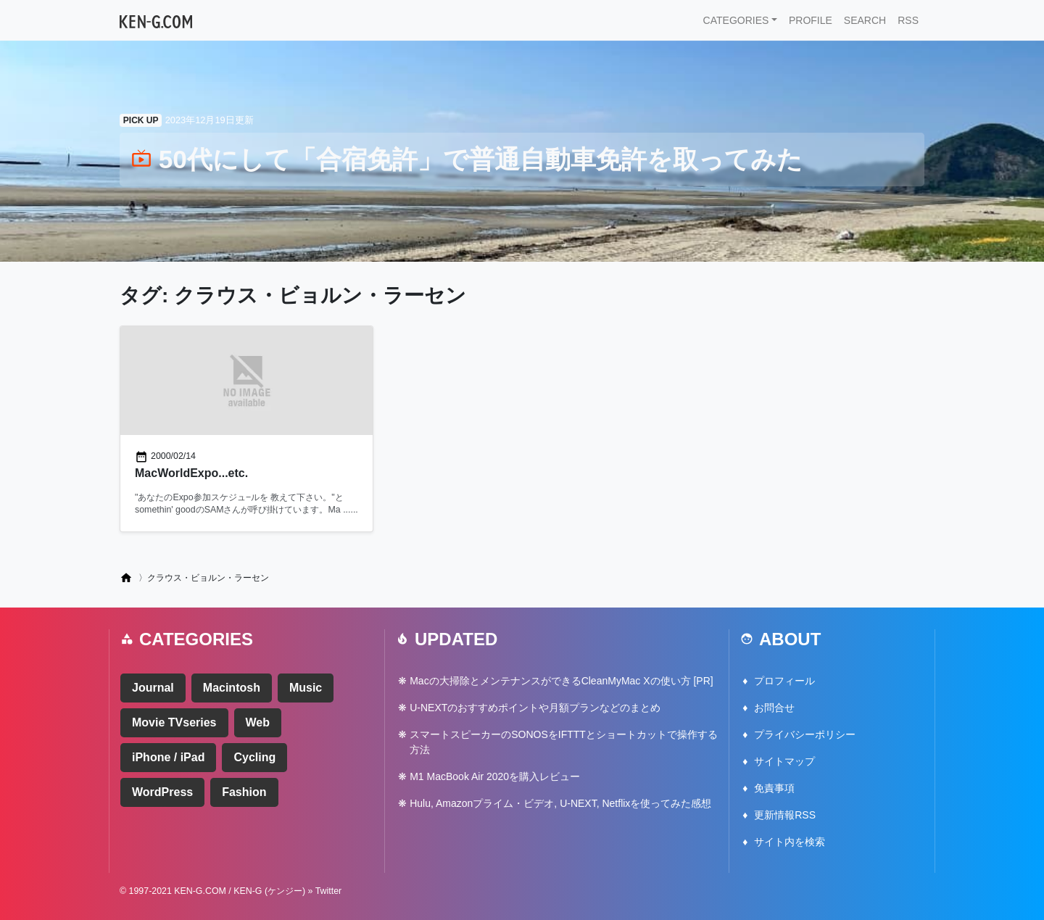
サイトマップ (784, 761)
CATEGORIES (736, 20)
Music (305, 687)
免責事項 (774, 788)
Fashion (244, 792)
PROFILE (810, 20)
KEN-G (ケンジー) (269, 891)
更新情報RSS (785, 815)
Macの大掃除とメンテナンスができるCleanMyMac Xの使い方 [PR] (561, 681)
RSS (908, 20)
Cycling (254, 757)
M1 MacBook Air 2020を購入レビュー (495, 776)
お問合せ (774, 707)
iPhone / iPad (168, 757)
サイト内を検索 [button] (789, 842)
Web (258, 722)
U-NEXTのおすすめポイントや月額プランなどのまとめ (535, 707)
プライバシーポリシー (805, 734)
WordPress (162, 792)
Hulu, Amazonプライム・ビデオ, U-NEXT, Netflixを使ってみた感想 (560, 803)
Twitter (328, 891)
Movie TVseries (174, 722)
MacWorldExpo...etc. (191, 473)
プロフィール (784, 681)
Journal (153, 687)
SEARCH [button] (865, 20)
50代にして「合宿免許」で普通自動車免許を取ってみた (467, 159)
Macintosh (231, 687)
